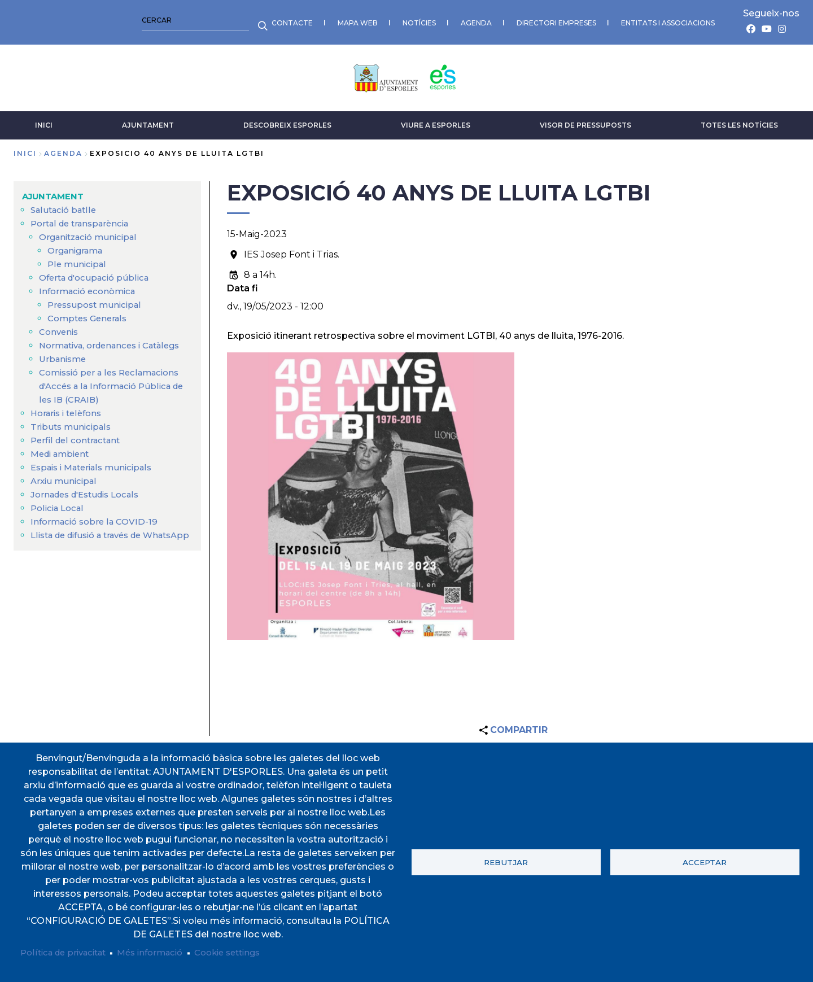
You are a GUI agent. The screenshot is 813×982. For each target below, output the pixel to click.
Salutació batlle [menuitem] (65, 205)
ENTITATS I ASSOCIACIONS (410, 20)
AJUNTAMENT (148, 120)
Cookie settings (245, 952)
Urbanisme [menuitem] (64, 368)
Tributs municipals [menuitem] (72, 435)
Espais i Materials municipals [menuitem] (96, 476)
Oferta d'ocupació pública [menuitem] (98, 273)
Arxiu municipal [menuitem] (65, 490)
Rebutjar (506, 861)
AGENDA (218, 20)
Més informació (162, 952)
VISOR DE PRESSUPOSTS (585, 120)
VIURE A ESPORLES (435, 120)
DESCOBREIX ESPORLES (287, 120)
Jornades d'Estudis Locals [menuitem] (90, 503)
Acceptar (705, 861)
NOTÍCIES (161, 20)
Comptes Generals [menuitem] (90, 313)
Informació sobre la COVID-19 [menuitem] (97, 530)
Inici (25, 149)
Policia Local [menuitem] (59, 517)
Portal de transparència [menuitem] (84, 218)
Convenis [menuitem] (60, 327)
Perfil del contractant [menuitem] (78, 449)
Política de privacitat (67, 952)
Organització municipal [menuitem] (92, 232)
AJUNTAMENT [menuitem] (55, 191)
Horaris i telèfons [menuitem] (69, 422)
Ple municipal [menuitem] (78, 259)
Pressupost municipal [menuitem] (97, 300)
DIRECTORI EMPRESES (298, 20)
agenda (63, 149)
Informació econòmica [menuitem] (91, 286)
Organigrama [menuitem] (77, 246)
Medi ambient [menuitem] (62, 462)
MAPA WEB (100, 20)
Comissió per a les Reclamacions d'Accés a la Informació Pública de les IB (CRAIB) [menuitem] (114, 395)
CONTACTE (34, 20)
